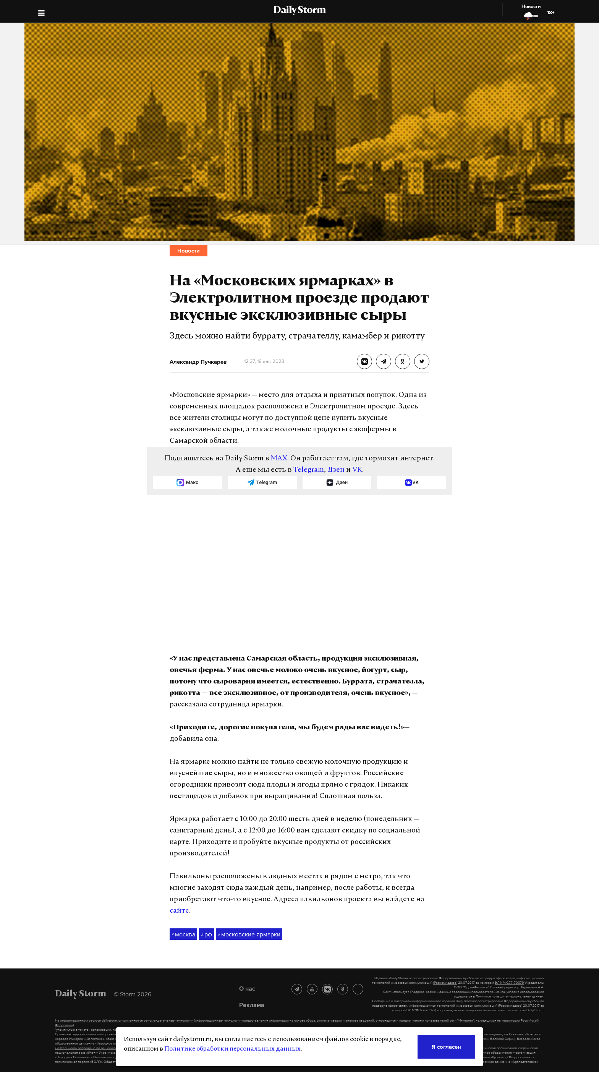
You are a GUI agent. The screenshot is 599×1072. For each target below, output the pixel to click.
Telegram (308, 470)
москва (183, 934)
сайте (179, 911)
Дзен (336, 470)
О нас (247, 988)
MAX (279, 458)
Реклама (251, 1004)
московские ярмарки (249, 934)
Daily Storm (299, 10)
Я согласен (446, 1046)
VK (357, 470)
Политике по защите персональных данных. (510, 996)
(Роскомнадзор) (445, 983)
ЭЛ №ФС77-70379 (509, 983)
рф (206, 934)
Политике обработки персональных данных (232, 1049)
